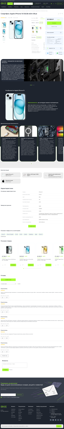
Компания (30, 406)
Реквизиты (30, 412)
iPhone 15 (3, 234)
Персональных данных (15, 397)
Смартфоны (3, 6)
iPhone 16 (38, 410)
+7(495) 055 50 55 (54, 409)
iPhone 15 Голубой (10, 234)
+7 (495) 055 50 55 (38, 3)
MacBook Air (38, 418)
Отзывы (4, 0)
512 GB (16, 234)
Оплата (10, 0)
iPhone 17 (38, 409)
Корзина (59, 3)
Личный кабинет (21, 409)
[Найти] (31, 3)
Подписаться (19, 394)
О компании (30, 409)
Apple (36, 234)
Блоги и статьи (30, 410)
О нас (2, 0)
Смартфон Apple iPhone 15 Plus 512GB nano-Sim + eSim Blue (26, 260)
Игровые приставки (35, 6)
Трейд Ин (20, 418)
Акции (19, 420)
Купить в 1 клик (54, 26)
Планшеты (16, 6)
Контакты (13, 0)
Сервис (19, 415)
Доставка (7, 0)
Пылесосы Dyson (39, 415)
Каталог (13, 406)
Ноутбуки (10, 6)
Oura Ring (48, 6)
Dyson (43, 6)
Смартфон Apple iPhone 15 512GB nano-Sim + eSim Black (9, 260)
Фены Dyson (38, 412)
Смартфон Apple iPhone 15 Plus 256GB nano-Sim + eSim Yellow (44, 260)
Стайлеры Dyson (39, 413)
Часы (21, 6)
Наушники (27, 6)
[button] (31, 163)
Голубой (25, 234)
